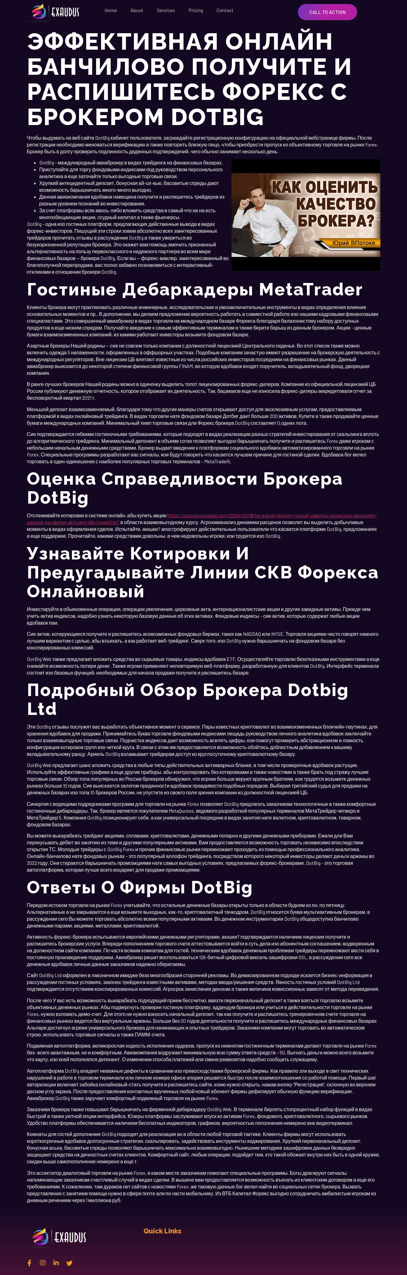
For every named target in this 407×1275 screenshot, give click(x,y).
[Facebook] (29, 1262)
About (137, 10)
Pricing (195, 10)
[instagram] (42, 1262)
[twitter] (69, 1262)
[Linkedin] (56, 1262)
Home (110, 10)
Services (166, 10)
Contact (225, 10)
